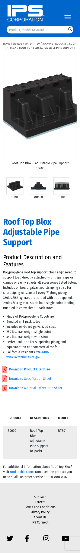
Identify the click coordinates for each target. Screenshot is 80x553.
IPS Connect (40, 522)
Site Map (40, 497)
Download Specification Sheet (30, 379)
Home (6, 43)
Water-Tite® (32, 43)
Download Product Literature (29, 369)
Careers (40, 502)
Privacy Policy (40, 512)
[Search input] (37, 30)
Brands (17, 43)
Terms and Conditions (40, 507)
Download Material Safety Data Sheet (35, 388)
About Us (40, 517)
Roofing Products (54, 43)
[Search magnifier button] (70, 29)
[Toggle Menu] (67, 17)
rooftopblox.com (22, 472)
